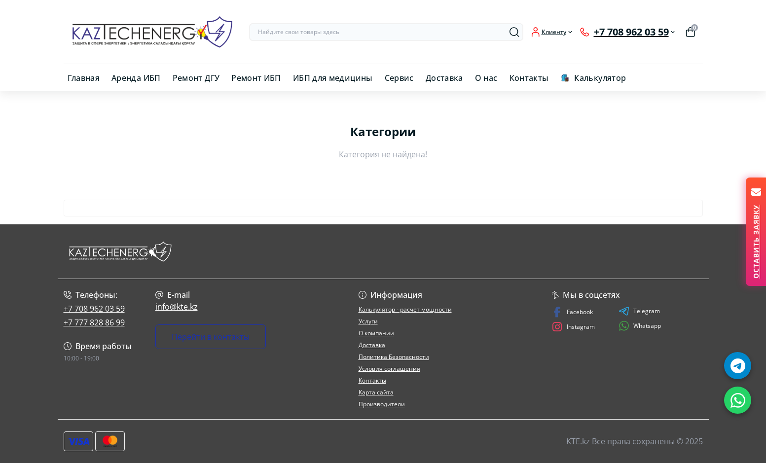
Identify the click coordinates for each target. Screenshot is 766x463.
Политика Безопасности (394, 357)
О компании (376, 333)
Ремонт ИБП (256, 77)
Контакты (529, 77)
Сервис (399, 77)
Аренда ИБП (136, 77)
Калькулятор (600, 77)
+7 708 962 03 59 (94, 308)
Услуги (368, 321)
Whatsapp (640, 326)
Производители (382, 404)
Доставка (444, 77)
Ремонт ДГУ (196, 77)
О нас (486, 77)
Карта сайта (376, 392)
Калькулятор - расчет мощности (405, 309)
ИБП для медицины (333, 77)
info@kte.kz (176, 306)
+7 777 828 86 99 (94, 322)
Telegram (639, 311)
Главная (84, 77)
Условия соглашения (389, 368)
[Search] (514, 32)
